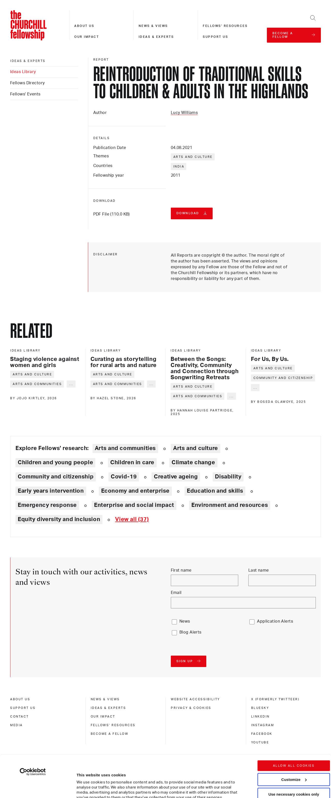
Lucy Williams (184, 113)
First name (181, 570)
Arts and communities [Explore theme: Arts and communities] (125, 448)
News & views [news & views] (105, 699)
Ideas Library (23, 72)
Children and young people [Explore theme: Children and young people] (55, 462)
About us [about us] (20, 699)
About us (84, 25)
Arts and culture (193, 156)
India (179, 166)
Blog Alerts (190, 632)
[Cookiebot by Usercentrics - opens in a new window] (33, 729)
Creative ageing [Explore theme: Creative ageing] (176, 476)
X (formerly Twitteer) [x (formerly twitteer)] (275, 699)
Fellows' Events (25, 94)
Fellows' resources (225, 25)
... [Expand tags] (71, 384)
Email (176, 593)
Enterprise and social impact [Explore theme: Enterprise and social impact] (134, 505)
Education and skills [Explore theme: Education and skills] (215, 491)
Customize (294, 737)
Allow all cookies (294, 723)
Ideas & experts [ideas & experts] (28, 60)
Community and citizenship (283, 377)
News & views (153, 25)
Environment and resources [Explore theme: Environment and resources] (229, 505)
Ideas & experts (156, 36)
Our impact (86, 36)
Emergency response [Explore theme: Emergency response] (47, 505)
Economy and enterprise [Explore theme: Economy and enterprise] (135, 491)
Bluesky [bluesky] (260, 707)
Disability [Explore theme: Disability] (228, 476)
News (184, 621)
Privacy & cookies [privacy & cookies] (191, 707)
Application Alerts (275, 621)
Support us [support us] (22, 707)
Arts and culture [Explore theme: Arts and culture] (195, 448)
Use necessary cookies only (293, 752)
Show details (83, 779)
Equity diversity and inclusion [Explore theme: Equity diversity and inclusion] (59, 519)
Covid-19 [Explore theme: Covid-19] (124, 476)
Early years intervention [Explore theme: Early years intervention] (51, 491)
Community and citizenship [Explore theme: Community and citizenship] (56, 476)
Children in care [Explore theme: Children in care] (132, 462)
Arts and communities (37, 384)
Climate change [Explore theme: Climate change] (193, 462)
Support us (215, 36)
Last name (258, 570)
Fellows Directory (27, 83)
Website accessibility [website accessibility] (195, 699)
